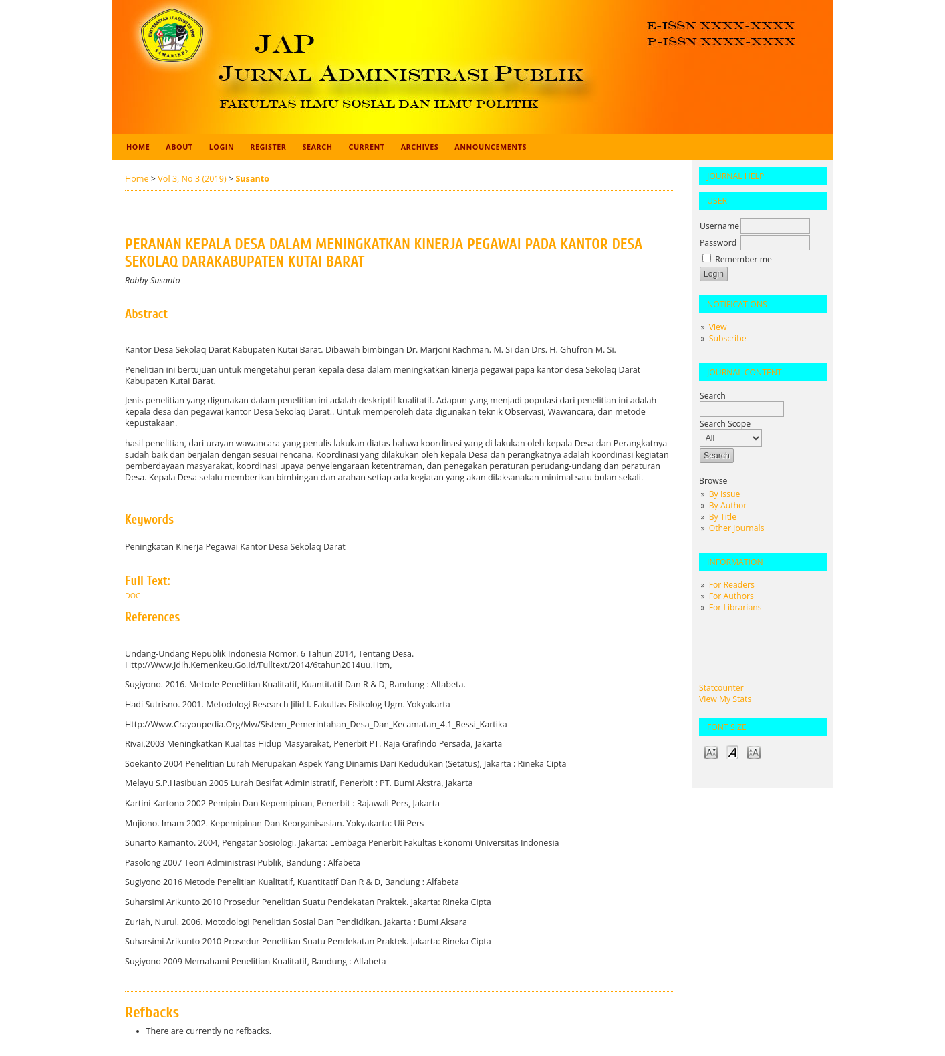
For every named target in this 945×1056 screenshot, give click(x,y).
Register (268, 147)
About (179, 147)
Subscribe (728, 338)
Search (318, 147)
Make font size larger (754, 751)
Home (138, 147)
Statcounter (721, 687)
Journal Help (735, 176)
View (718, 327)
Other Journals (737, 528)
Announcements (490, 147)
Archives (420, 147)
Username (719, 226)
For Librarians (735, 607)
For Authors (731, 596)
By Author (728, 505)
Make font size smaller (711, 751)
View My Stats (725, 699)
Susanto (252, 178)
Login (222, 147)
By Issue (724, 494)
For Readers (732, 584)
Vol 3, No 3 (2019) (192, 178)
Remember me (743, 259)
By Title (722, 516)
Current (366, 147)
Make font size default (732, 751)
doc (132, 595)
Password (718, 242)
